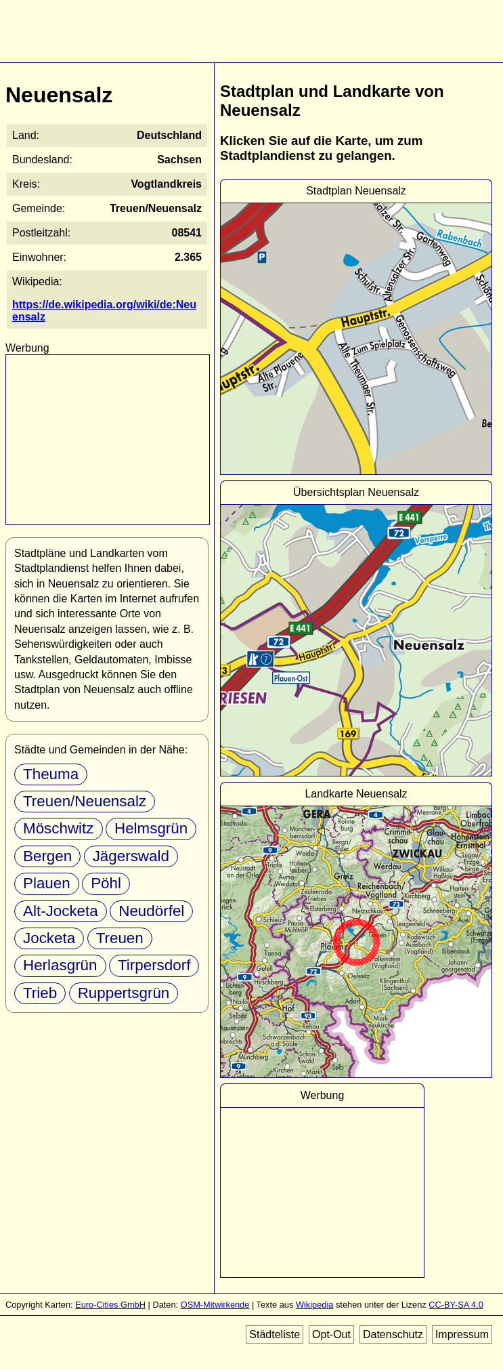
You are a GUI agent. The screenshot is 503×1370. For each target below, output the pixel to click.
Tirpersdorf (154, 965)
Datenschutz (393, 1334)
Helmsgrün (151, 828)
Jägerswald (131, 856)
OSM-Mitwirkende (215, 1305)
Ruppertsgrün (124, 992)
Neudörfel (151, 910)
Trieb (40, 992)
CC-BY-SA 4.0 (456, 1305)
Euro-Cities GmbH (110, 1305)
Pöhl (106, 883)
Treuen (120, 938)
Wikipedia (314, 1305)
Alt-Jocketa (60, 910)
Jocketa (49, 938)
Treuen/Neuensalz (84, 801)
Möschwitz (58, 828)
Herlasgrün (60, 965)
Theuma (51, 774)
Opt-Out (331, 1334)
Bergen (47, 856)
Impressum (462, 1334)
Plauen (46, 883)
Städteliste (274, 1334)
